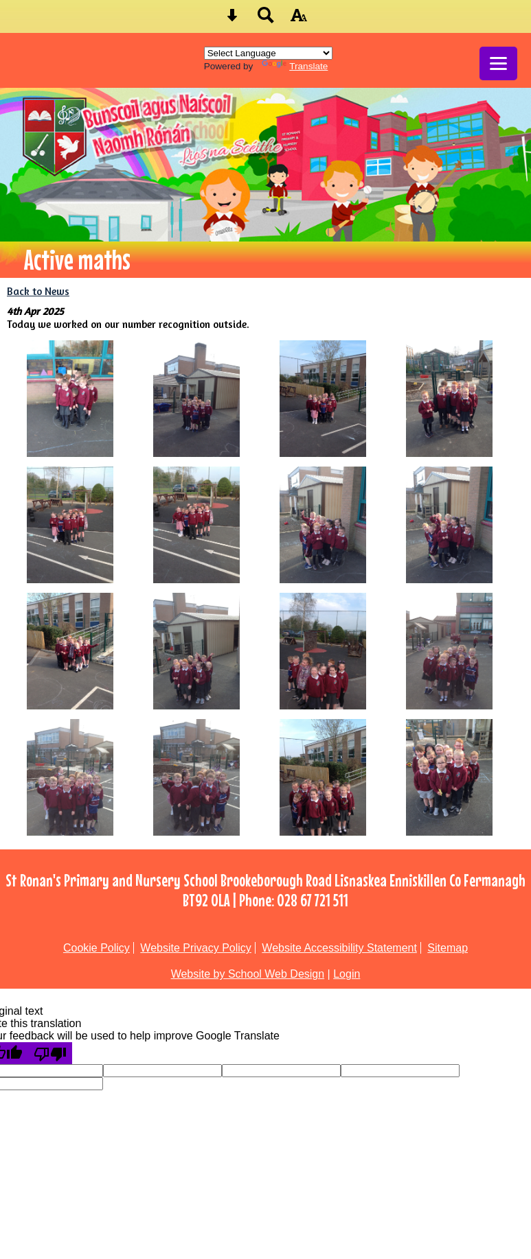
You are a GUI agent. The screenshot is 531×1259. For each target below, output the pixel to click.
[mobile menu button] (498, 63)
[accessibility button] (299, 19)
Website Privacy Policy (195, 948)
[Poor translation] (50, 1053)
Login (346, 974)
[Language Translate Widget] (268, 53)
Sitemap (447, 948)
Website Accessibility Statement (339, 948)
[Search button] (266, 19)
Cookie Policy (96, 948)
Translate (295, 66)
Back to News (38, 291)
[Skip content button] (232, 19)
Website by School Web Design (248, 974)
